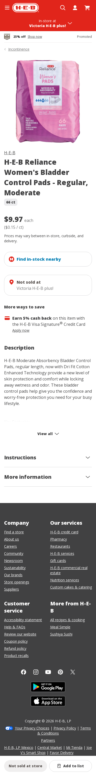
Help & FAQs (14, 627)
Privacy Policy (65, 728)
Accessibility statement (23, 619)
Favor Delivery (61, 752)
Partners (48, 740)
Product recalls (16, 655)
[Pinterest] (60, 672)
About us (11, 539)
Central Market (49, 747)
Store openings (16, 582)
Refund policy (15, 648)
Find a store (14, 532)
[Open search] (62, 7)
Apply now (20, 330)
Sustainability (15, 567)
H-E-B (9, 152)
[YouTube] (48, 672)
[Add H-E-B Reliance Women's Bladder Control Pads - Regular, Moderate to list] (70, 766)
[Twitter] (72, 672)
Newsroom (13, 560)
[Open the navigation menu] (7, 8)
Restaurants (60, 546)
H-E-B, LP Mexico (18, 747)
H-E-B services (62, 553)
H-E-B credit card (64, 532)
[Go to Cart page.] (87, 7)
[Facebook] (23, 672)
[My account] (75, 7)
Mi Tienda (74, 747)
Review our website (20, 634)
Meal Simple (60, 627)
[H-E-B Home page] (25, 7)
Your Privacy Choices (32, 728)
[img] (48, 102)
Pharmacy (58, 539)
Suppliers (11, 589)
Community (13, 553)
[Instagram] (35, 672)
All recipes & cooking (67, 619)
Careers (10, 546)
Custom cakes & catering (71, 587)
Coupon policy (16, 641)
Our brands (13, 574)
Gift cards (58, 560)
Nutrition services (64, 580)
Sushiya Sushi (61, 634)
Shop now (35, 37)
